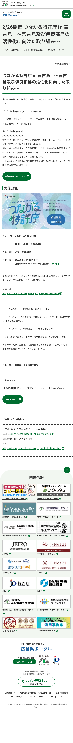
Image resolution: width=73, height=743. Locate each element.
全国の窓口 (15, 49)
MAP (55, 264)
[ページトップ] (67, 470)
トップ (5, 49)
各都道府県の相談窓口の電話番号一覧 (35, 692)
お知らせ (51, 49)
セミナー (62, 49)
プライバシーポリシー (37, 696)
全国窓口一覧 (10, 692)
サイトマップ (56, 696)
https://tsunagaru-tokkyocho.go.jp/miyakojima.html (32, 294)
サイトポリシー (17, 696)
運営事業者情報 (62, 692)
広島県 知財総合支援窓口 (34, 49)
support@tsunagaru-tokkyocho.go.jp (32, 434)
